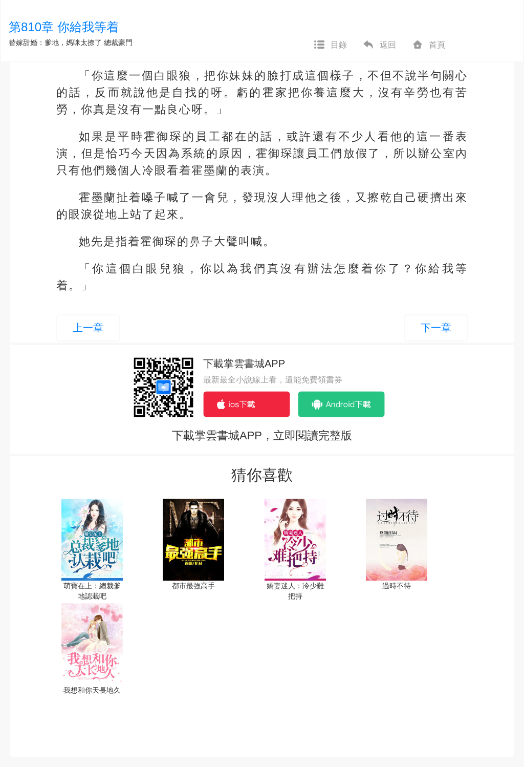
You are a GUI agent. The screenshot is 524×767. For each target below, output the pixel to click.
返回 (379, 45)
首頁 (428, 45)
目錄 (330, 45)
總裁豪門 (118, 42)
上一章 (88, 327)
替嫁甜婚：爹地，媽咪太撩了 (55, 42)
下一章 (436, 327)
